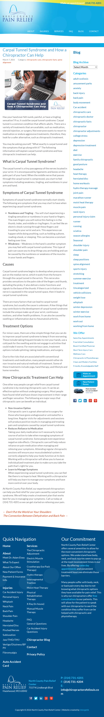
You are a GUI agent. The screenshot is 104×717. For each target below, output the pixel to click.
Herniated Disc (11, 625)
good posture (80, 164)
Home (6, 546)
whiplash (78, 302)
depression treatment (84, 145)
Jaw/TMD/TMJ (11, 639)
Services (59, 31)
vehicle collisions (82, 292)
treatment (78, 283)
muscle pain (79, 207)
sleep (76, 254)
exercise (77, 154)
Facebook (75, 400)
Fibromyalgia (10, 652)
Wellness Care (79, 354)
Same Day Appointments (83, 338)
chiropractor (80, 126)
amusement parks (82, 83)
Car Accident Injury (13, 592)
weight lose (79, 297)
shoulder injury (81, 245)
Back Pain (8, 611)
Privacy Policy (36, 654)
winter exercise (81, 311)
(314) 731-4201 (93, 2)
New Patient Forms (13, 571)
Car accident (79, 107)
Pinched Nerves (11, 630)
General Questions (37, 623)
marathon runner (82, 197)
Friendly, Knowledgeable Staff (85, 366)
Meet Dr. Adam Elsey (14, 557)
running (77, 226)
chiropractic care (34, 60)
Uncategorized (81, 287)
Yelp (95, 400)
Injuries (44, 31)
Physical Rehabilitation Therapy (34, 596)
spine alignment (81, 264)
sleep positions (81, 259)
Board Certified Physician (84, 346)
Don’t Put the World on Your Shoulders (27, 511)
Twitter (80, 400)
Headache (8, 620)
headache (78, 169)
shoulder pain (80, 249)
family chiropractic (83, 159)
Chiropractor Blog (38, 639)
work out (78, 321)
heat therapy (80, 173)
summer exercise (82, 278)
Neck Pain (8, 606)
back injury (79, 93)
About (30, 31)
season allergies (81, 235)
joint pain (78, 192)
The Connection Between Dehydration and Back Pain (35, 515)
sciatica (77, 230)
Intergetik (84, 710)
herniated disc (80, 178)
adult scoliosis (80, 78)
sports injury (80, 268)
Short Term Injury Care (82, 350)
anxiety (77, 88)
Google (90, 400)
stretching (78, 273)
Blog (81, 31)
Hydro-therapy (35, 574)
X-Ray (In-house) (35, 603)
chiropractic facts (49, 60)
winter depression (82, 306)
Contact (94, 31)
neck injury (79, 211)
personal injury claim (84, 216)
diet (75, 150)
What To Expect (11, 562)
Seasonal (78, 240)
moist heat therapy (83, 202)
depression (79, 140)
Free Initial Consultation (83, 342)
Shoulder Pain (10, 615)
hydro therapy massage (85, 188)
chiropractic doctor (83, 116)
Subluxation (9, 634)
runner (76, 221)
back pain (78, 97)
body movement (81, 102)
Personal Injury (11, 596)
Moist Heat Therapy (37, 587)
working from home (83, 326)
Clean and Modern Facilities (85, 362)
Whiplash (8, 601)
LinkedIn (85, 400)
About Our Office (12, 567)
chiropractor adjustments (86, 130)
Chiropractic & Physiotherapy (85, 358)
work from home (82, 316)
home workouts (81, 183)
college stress (80, 135)
